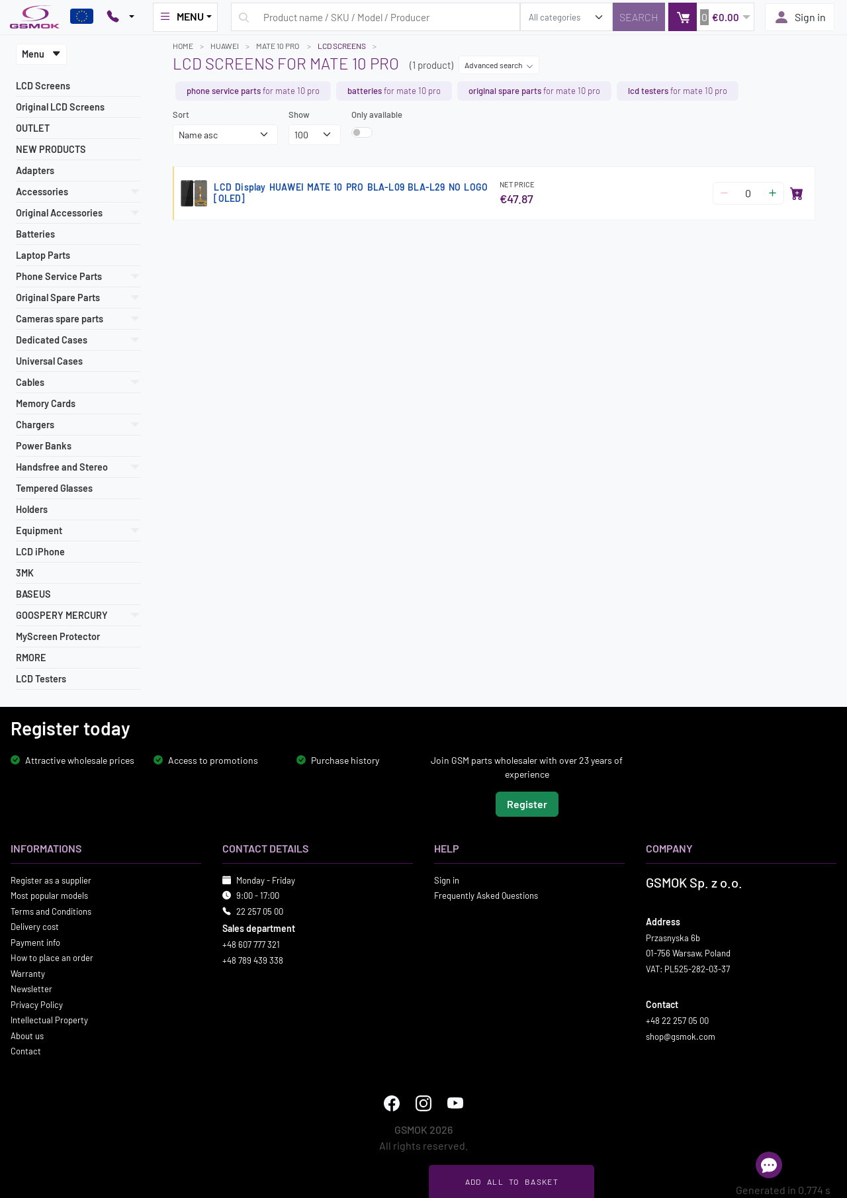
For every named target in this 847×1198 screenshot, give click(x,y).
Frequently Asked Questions (486, 895)
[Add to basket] (796, 193)
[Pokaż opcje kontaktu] (120, 17)
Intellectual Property (49, 1020)
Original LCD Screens (60, 107)
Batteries (35, 234)
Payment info (35, 942)
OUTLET (33, 128)
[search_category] (566, 17)
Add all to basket (511, 1181)
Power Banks (43, 445)
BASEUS (33, 594)
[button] (711, 17)
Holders (32, 509)
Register (527, 803)
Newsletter (31, 989)
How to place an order (52, 957)
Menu (41, 54)
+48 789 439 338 (252, 959)
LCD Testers (41, 678)
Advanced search (499, 64)
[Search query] (375, 17)
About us (27, 1035)
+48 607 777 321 (251, 944)
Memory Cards (45, 403)
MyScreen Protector (58, 636)
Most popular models (49, 895)
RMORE (31, 657)
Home (183, 45)
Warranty (28, 973)
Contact (26, 1051)
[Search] (639, 17)
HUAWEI (224, 45)
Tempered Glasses (54, 488)
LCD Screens (43, 85)
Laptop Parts (43, 255)
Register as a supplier (51, 879)
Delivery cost (35, 926)
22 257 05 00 (259, 910)
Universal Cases (49, 361)
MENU (181, 16)
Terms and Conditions (51, 910)
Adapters (35, 170)
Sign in (800, 17)
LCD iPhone (40, 551)
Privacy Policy (37, 1004)
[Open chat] (768, 1164)
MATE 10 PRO (278, 45)
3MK (25, 572)
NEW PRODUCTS (51, 149)
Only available (376, 114)
